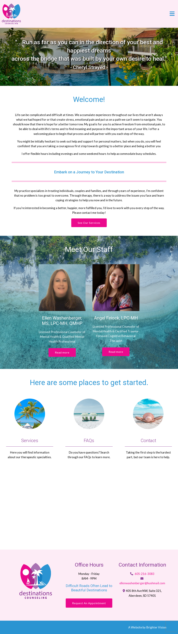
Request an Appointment (89, 603)
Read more (62, 352)
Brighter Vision (156, 627)
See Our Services (89, 222)
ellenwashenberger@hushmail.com (142, 583)
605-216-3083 (144, 574)
